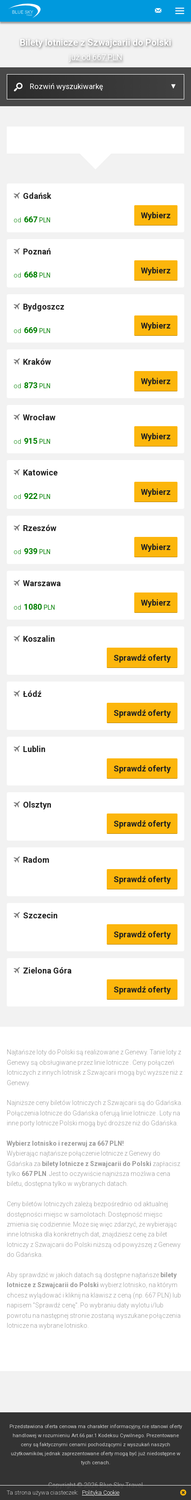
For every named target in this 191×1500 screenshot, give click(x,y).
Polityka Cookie (100, 1492)
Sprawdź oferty (142, 658)
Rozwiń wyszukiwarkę (63, 86)
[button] (176, 10)
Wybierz (156, 215)
